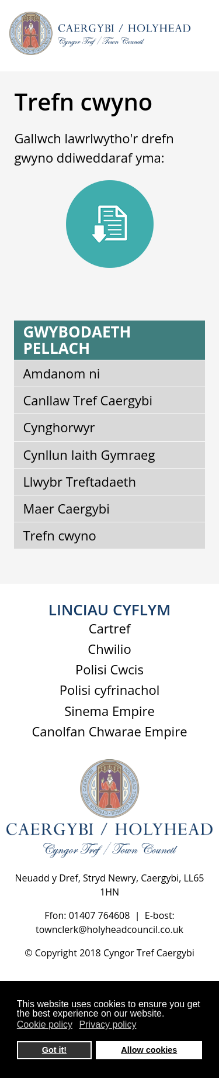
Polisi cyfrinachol (109, 689)
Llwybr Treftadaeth (79, 481)
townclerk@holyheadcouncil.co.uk (109, 929)
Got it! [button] (54, 1050)
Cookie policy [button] (44, 1024)
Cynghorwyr (59, 427)
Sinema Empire (109, 710)
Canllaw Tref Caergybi (87, 400)
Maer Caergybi (66, 508)
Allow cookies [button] (149, 1050)
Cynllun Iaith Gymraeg (89, 454)
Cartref (110, 628)
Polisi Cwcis (109, 669)
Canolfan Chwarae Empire (109, 731)
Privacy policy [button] (108, 1024)
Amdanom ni (61, 373)
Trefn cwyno (59, 535)
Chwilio (109, 648)
